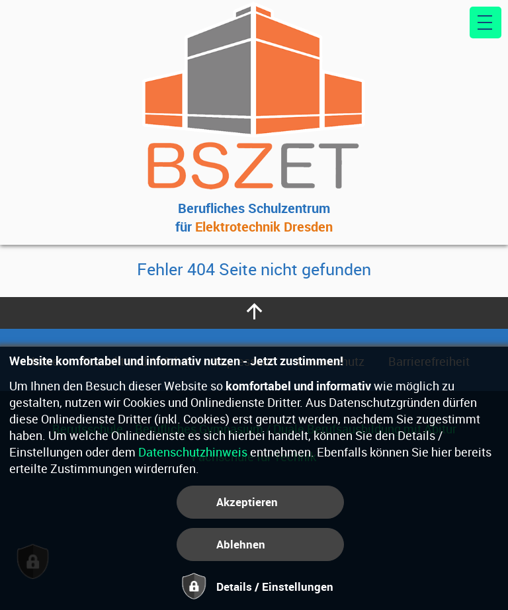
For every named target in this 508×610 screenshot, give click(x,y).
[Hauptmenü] (485, 22)
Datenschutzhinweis (192, 452)
